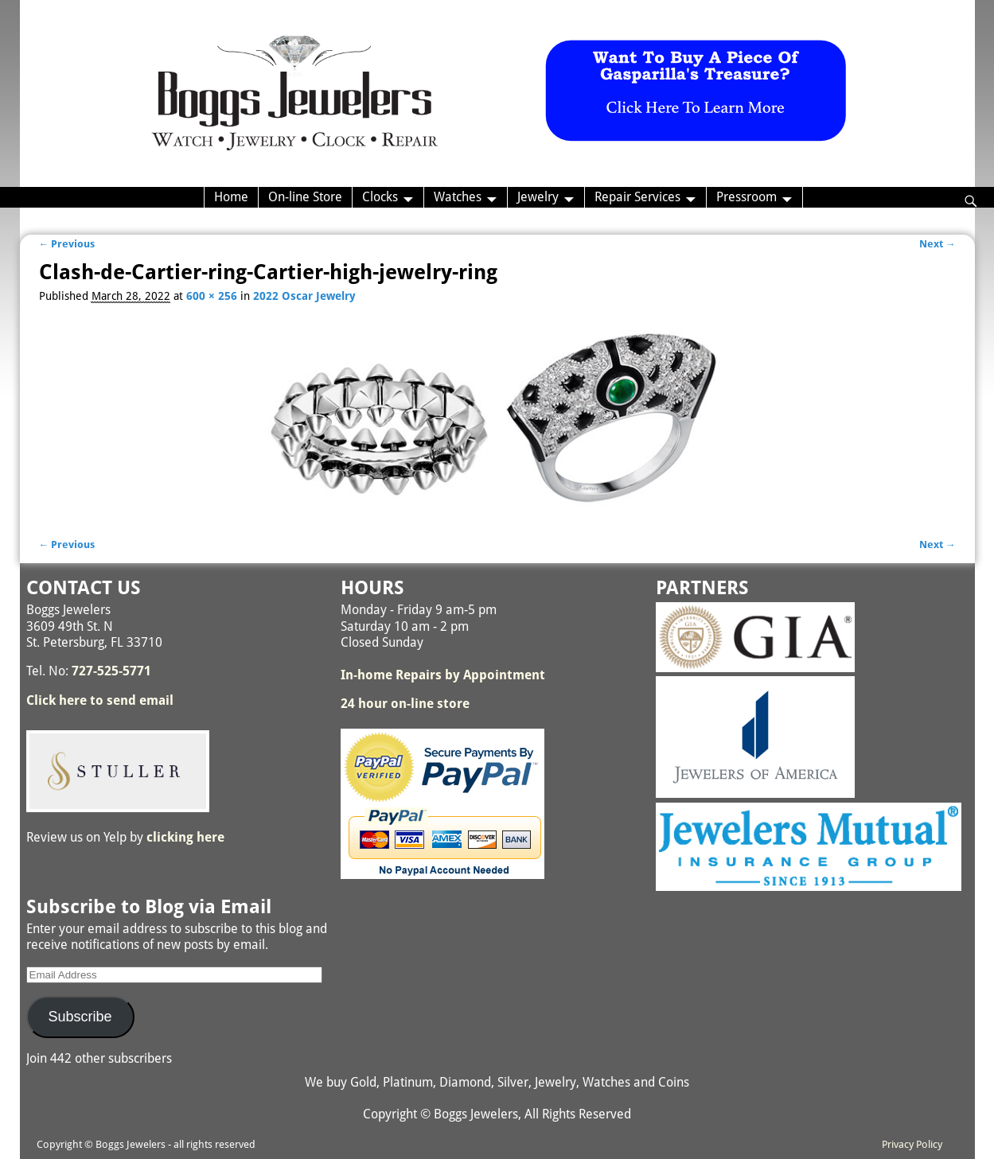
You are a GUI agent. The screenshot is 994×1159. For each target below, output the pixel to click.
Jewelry (538, 196)
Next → (937, 244)
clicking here (185, 837)
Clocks (380, 196)
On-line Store (305, 196)
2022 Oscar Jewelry (304, 296)
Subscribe (79, 1017)
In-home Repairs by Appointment (443, 675)
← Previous (67, 244)
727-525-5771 (111, 671)
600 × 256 (211, 296)
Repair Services (637, 196)
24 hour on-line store (405, 703)
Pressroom (746, 196)
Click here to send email (99, 700)
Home (231, 196)
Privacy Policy (912, 1144)
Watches (457, 196)
